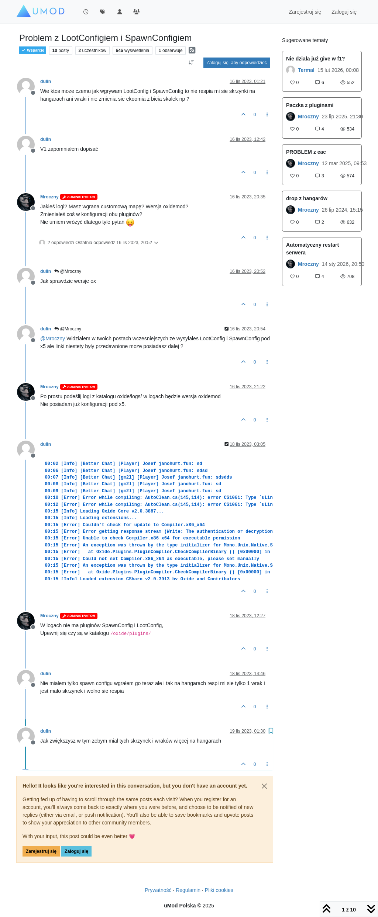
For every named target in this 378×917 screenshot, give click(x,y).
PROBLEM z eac (306, 152)
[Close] (264, 786)
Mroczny (49, 196)
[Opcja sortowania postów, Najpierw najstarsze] (191, 63)
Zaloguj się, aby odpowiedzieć (237, 62)
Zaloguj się (76, 851)
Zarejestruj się (41, 851)
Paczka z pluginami (309, 105)
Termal (306, 70)
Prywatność (158, 890)
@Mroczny (67, 271)
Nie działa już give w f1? (315, 59)
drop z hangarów (306, 198)
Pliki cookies (219, 890)
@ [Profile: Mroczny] (52, 338)
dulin (45, 81)
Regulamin (188, 890)
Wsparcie (32, 50)
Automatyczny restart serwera (312, 249)
